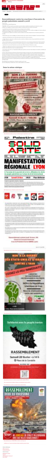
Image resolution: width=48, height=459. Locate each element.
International (5, 8)
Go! (43, 3)
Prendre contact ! (30, 8)
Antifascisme (12, 8)
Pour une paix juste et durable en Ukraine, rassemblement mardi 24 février (17, 382)
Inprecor (4, 454)
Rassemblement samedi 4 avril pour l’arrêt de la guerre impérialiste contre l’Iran (18, 133)
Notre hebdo (5, 457)
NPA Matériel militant (6, 453)
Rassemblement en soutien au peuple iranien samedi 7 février (15, 384)
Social (13, 6)
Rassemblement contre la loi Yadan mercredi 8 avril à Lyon (14, 70)
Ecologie (32, 6)
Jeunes (37, 6)
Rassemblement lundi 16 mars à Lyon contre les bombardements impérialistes (18, 250)
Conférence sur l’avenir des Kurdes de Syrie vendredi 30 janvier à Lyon (16, 443)
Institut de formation (6, 450)
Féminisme (26, 6)
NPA (8, 6)
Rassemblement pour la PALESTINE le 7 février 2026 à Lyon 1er (15, 440)
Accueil (4, 6)
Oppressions (19, 8)
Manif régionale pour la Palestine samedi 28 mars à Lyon (14, 189)
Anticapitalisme (19, 6)
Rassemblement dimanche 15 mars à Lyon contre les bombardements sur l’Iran (18, 313)
